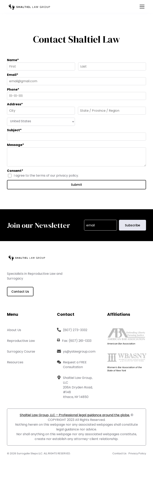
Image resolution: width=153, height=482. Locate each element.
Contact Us (20, 291)
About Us (14, 330)
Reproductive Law (21, 340)
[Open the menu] (142, 6)
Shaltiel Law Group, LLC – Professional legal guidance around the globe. (75, 415)
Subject (14, 130)
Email (12, 74)
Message (15, 145)
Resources (15, 362)
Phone (13, 89)
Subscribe (132, 225)
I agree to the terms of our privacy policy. (46, 175)
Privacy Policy (137, 453)
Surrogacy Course (21, 351)
